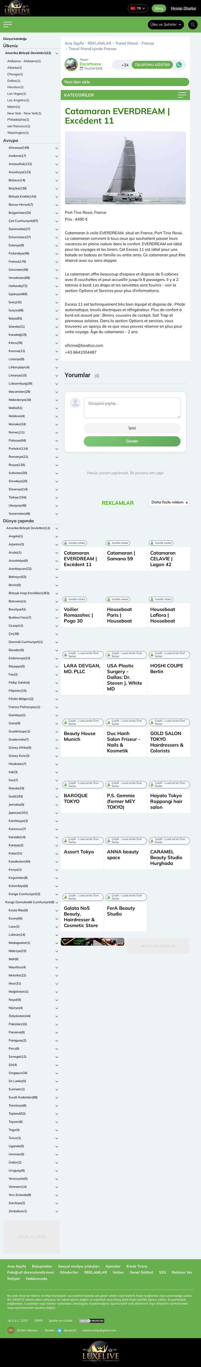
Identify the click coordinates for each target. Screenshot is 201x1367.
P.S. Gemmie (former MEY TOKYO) (121, 801)
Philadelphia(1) (18, 119)
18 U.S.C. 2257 (17, 1320)
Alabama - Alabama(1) (24, 61)
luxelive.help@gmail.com (99, 1330)
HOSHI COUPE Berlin (166, 668)
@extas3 (66, 1330)
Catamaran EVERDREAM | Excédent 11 (80, 558)
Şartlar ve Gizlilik (60, 1320)
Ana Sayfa (74, 43)
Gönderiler (69, 1272)
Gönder (132, 441)
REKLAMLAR (99, 43)
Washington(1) (18, 133)
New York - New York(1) (24, 113)
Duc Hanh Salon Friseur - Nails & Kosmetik (123, 742)
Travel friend (126, 43)
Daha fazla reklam (169, 502)
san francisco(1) (18, 126)
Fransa (148, 43)
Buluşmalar (42, 1266)
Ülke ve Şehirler (165, 24)
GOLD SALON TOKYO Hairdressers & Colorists (166, 742)
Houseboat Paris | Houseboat (119, 615)
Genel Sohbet (141, 1272)
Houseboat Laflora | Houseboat (162, 615)
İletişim (13, 1278)
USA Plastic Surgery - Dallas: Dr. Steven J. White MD (124, 677)
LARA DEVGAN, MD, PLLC (82, 668)
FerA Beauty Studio (121, 911)
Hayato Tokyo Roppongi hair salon (166, 801)
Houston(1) (15, 87)
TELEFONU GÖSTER (152, 64)
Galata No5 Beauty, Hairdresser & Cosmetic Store (81, 916)
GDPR (39, 1320)
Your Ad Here (32, 1236)
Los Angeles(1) (18, 100)
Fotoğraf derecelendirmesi (30, 1272)
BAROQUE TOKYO (76, 798)
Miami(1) (13, 107)
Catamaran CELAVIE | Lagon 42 (163, 558)
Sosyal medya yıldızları (79, 1266)
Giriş (159, 8)
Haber (118, 1272)
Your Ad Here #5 (158, 946)
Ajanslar (113, 1266)
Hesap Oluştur (183, 8)
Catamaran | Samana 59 (121, 556)
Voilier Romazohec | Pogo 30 (78, 615)
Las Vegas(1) (16, 93)
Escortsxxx (90, 64)
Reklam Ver (182, 1272)
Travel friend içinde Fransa (92, 48)
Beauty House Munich (80, 736)
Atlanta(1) (14, 68)
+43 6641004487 (81, 352)
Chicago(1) (15, 74)
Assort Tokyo (79, 852)
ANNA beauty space (123, 854)
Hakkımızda (36, 1278)
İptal (132, 428)
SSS (162, 1272)
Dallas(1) (13, 81)
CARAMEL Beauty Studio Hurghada (166, 857)
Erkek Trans (136, 1266)
